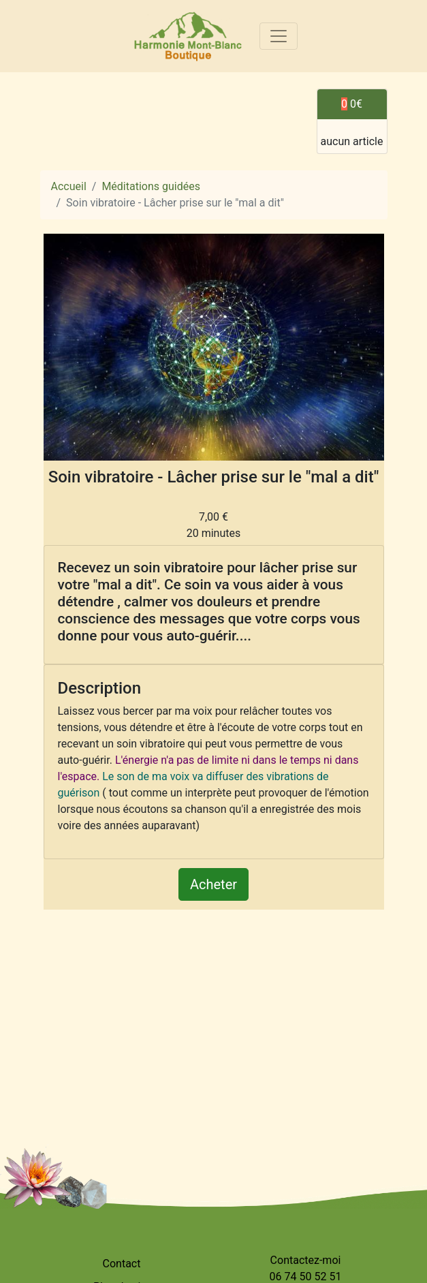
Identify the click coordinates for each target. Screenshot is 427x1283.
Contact (122, 1263)
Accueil (68, 186)
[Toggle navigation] (278, 36)
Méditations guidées (150, 186)
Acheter (213, 884)
